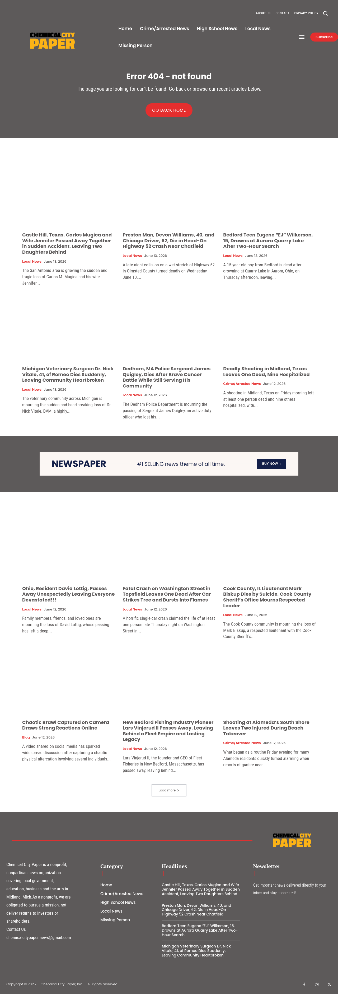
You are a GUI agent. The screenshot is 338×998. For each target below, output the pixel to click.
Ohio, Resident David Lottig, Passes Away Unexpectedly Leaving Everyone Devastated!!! (68, 598)
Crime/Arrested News (242, 388)
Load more (169, 794)
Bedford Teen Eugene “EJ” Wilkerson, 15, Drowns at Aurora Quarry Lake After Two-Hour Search (268, 245)
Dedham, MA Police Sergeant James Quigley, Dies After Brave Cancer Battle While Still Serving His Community (167, 381)
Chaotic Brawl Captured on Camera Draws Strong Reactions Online (65, 729)
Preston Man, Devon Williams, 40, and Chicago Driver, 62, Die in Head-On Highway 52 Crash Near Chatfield (168, 245)
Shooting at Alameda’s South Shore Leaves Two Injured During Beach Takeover (266, 732)
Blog (26, 741)
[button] (325, 13)
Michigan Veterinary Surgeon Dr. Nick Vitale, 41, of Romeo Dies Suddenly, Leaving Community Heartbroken (68, 378)
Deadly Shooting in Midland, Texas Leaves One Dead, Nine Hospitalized (266, 375)
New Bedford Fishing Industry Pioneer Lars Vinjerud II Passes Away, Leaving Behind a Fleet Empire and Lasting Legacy (168, 735)
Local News (31, 265)
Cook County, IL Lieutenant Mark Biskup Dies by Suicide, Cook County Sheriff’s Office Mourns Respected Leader (267, 601)
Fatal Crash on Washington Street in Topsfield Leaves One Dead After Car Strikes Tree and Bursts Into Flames (167, 598)
